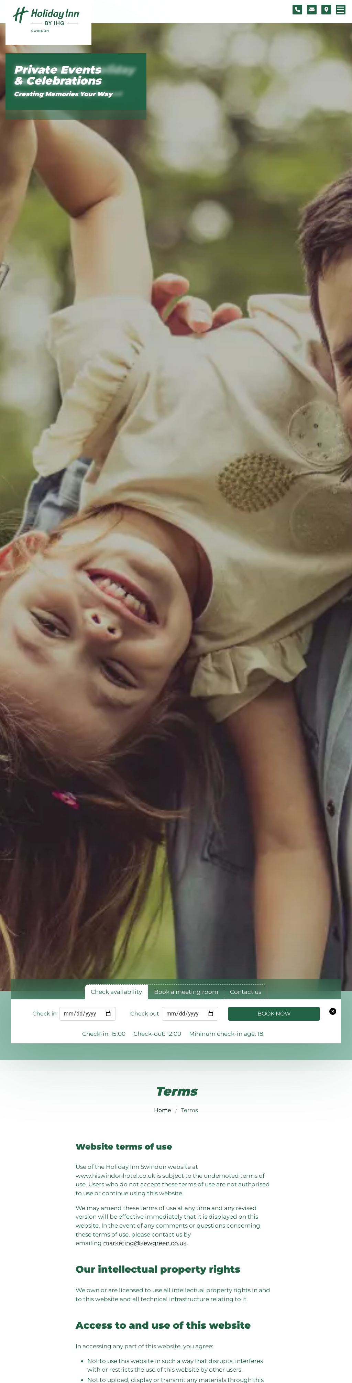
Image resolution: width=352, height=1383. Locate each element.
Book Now (274, 1013)
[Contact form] (312, 9)
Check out (144, 1013)
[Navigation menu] (340, 9)
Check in (44, 1013)
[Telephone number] (297, 9)
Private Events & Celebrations (57, 75)
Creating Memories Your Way (63, 94)
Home (162, 1110)
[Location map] (326, 9)
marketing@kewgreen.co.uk (145, 1243)
